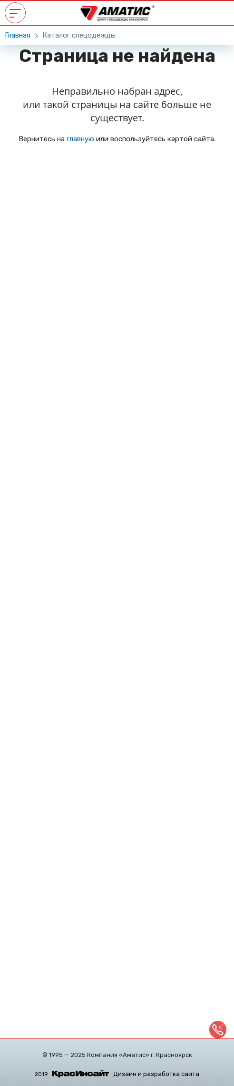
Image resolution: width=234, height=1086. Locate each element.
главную (80, 139)
